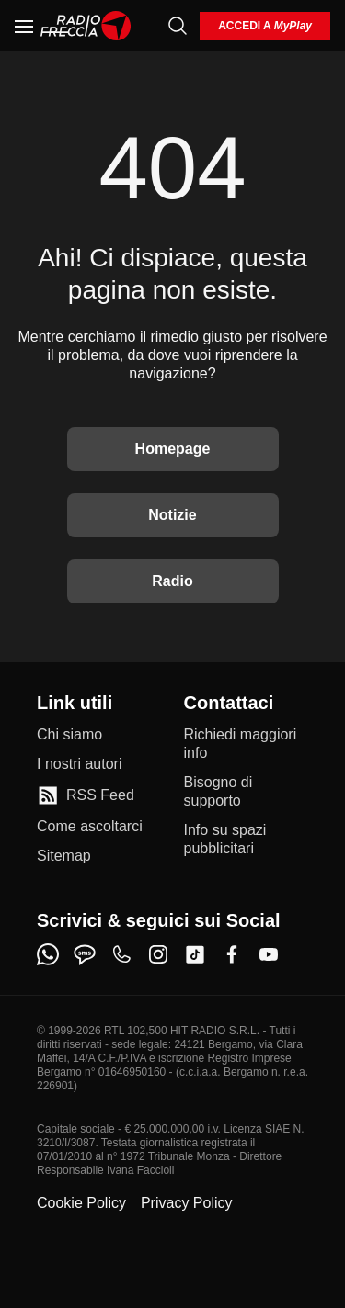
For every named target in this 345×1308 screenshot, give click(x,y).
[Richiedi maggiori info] (246, 744)
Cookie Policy (81, 1203)
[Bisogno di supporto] (246, 791)
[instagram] (158, 954)
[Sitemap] (64, 856)
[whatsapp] (48, 954)
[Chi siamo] (69, 735)
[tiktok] (195, 954)
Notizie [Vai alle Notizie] (172, 515)
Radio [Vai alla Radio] (172, 581)
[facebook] (232, 954)
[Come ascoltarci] (90, 827)
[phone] (121, 954)
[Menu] (24, 25)
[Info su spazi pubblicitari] (246, 839)
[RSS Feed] (85, 795)
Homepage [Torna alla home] (173, 449)
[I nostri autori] (79, 764)
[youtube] (269, 954)
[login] (265, 26)
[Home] (86, 25)
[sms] (85, 954)
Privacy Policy (187, 1203)
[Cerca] (178, 26)
